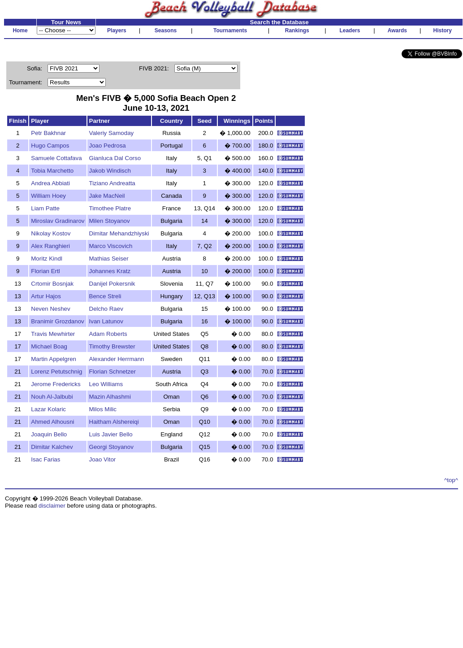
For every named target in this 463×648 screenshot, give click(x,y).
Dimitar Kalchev (52, 447)
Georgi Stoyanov (111, 447)
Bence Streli (105, 296)
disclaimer (52, 505)
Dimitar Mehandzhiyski (119, 233)
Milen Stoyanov (109, 220)
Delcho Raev (106, 308)
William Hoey (48, 195)
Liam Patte (45, 208)
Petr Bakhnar (48, 133)
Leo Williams (106, 384)
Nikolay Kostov (50, 233)
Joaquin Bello (49, 434)
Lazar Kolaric (48, 409)
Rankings (297, 30)
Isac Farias (45, 459)
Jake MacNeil (107, 195)
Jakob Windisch (110, 170)
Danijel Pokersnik (112, 283)
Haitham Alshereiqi (114, 421)
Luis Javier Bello (111, 434)
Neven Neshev (50, 308)
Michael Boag (49, 346)
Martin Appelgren (53, 359)
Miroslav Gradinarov (57, 220)
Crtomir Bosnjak (52, 283)
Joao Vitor (102, 459)
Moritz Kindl (46, 258)
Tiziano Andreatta (112, 183)
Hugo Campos (50, 145)
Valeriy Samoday (111, 133)
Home (20, 30)
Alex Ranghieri (50, 246)
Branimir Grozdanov (57, 321)
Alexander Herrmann (116, 359)
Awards (397, 30)
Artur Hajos (46, 296)
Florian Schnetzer (112, 371)
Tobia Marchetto (52, 170)
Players (116, 30)
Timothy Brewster (112, 346)
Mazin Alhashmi (110, 396)
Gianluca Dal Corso (115, 158)
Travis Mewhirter (53, 334)
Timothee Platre (110, 208)
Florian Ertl (45, 271)
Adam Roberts (108, 334)
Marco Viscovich (111, 246)
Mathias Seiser (109, 258)
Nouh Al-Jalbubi (52, 396)
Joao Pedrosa (107, 145)
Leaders (349, 30)
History (442, 30)
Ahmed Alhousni (52, 421)
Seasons (166, 30)
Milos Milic (103, 409)
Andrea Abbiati (50, 183)
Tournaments (230, 30)
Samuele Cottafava (56, 158)
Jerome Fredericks (55, 384)
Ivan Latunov (106, 321)
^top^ (451, 480)
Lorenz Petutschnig (56, 371)
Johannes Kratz (110, 271)
